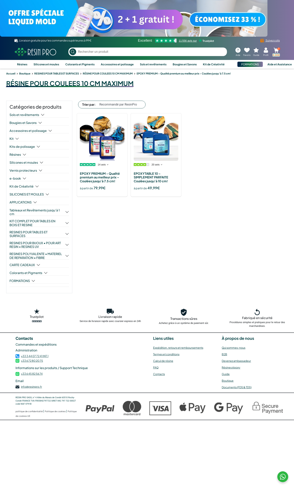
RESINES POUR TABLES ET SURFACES (56, 73)
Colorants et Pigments (80, 64)
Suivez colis (270, 40)
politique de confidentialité (29, 411)
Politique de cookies (55, 411)
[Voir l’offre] (147, 18)
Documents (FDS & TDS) (237, 387)
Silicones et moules (46, 64)
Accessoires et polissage (117, 64)
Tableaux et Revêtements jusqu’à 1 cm (34, 212)
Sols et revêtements (153, 64)
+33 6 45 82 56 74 (32, 373)
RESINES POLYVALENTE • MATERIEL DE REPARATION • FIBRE (35, 255)
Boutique (24, 73)
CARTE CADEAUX (22, 265)
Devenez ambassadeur (236, 361)
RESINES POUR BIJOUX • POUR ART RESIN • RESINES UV (35, 244)
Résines (22, 64)
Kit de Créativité (214, 64)
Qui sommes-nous (233, 347)
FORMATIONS (250, 64)
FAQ (156, 367)
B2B (224, 354)
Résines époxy (231, 367)
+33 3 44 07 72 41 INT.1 (34, 356)
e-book (15, 178)
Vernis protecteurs (23, 170)
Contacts (159, 374)
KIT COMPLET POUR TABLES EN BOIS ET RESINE (32, 223)
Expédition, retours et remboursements (178, 347)
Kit (11, 139)
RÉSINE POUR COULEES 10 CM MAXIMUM (108, 73)
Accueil (10, 73)
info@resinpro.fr (31, 386)
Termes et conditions (166, 354)
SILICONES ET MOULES (26, 194)
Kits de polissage (22, 147)
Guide (226, 374)
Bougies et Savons (185, 64)
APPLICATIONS (20, 202)
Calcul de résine (163, 361)
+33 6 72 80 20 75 (32, 360)
